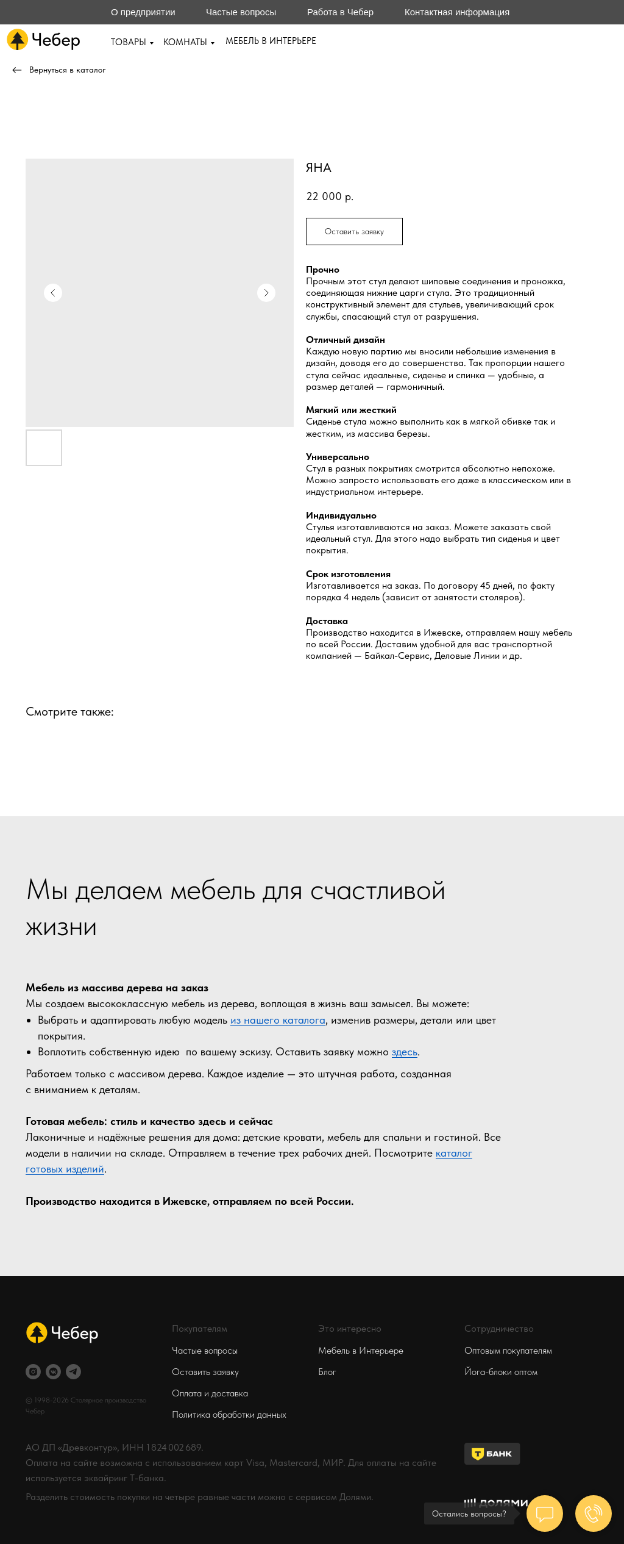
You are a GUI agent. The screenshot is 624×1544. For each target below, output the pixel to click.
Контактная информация (457, 12)
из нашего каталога (277, 1019)
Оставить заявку (205, 1371)
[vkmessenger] (53, 1371)
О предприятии (143, 12)
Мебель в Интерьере (360, 1350)
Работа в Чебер (340, 12)
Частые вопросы (241, 12)
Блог (327, 1371)
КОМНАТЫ (185, 42)
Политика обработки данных (229, 1414)
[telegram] (73, 1371)
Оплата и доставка (210, 1393)
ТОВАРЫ (128, 42)
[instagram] (33, 1371)
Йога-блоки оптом (500, 1371)
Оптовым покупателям (508, 1350)
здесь (404, 1051)
